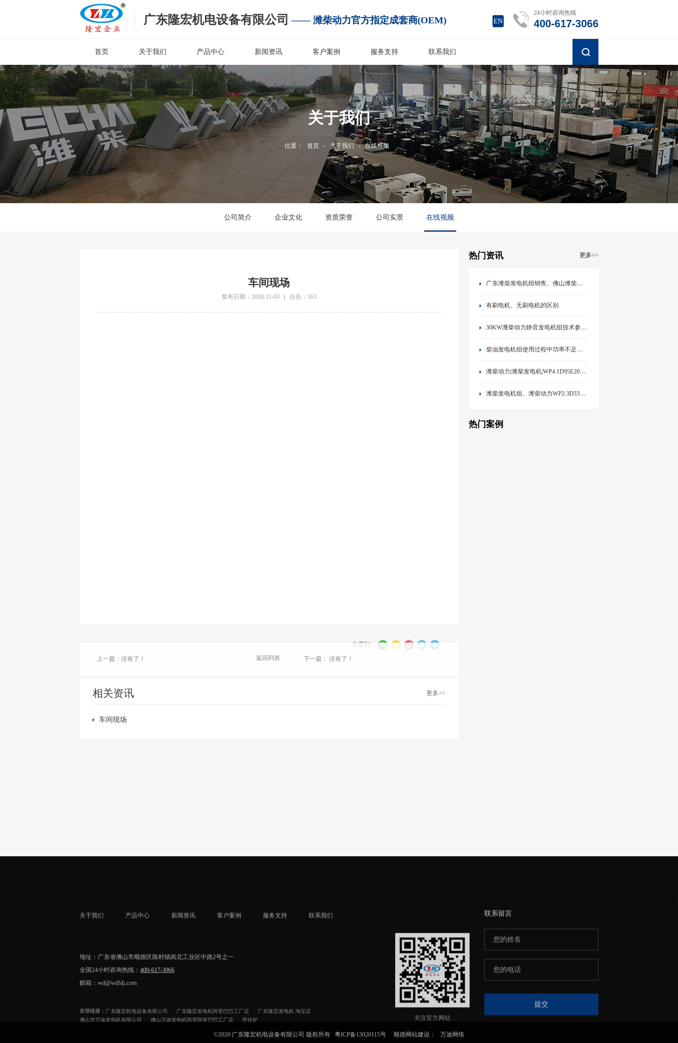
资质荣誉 (339, 217)
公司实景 (389, 217)
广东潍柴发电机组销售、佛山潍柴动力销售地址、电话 (537, 283)
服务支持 (275, 976)
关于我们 (342, 146)
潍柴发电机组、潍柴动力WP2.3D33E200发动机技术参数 (537, 393)
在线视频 (377, 146)
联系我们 (321, 976)
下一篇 (329, 671)
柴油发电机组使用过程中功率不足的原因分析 (537, 349)
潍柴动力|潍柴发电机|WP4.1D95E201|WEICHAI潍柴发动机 (537, 371)
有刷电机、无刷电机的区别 (522, 305)
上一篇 (121, 671)
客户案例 (229, 976)
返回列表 (268, 670)
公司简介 (238, 217)
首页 (313, 146)
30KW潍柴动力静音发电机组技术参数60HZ (537, 327)
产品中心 (137, 976)
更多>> (588, 255)
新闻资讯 (183, 976)
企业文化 (288, 217)
